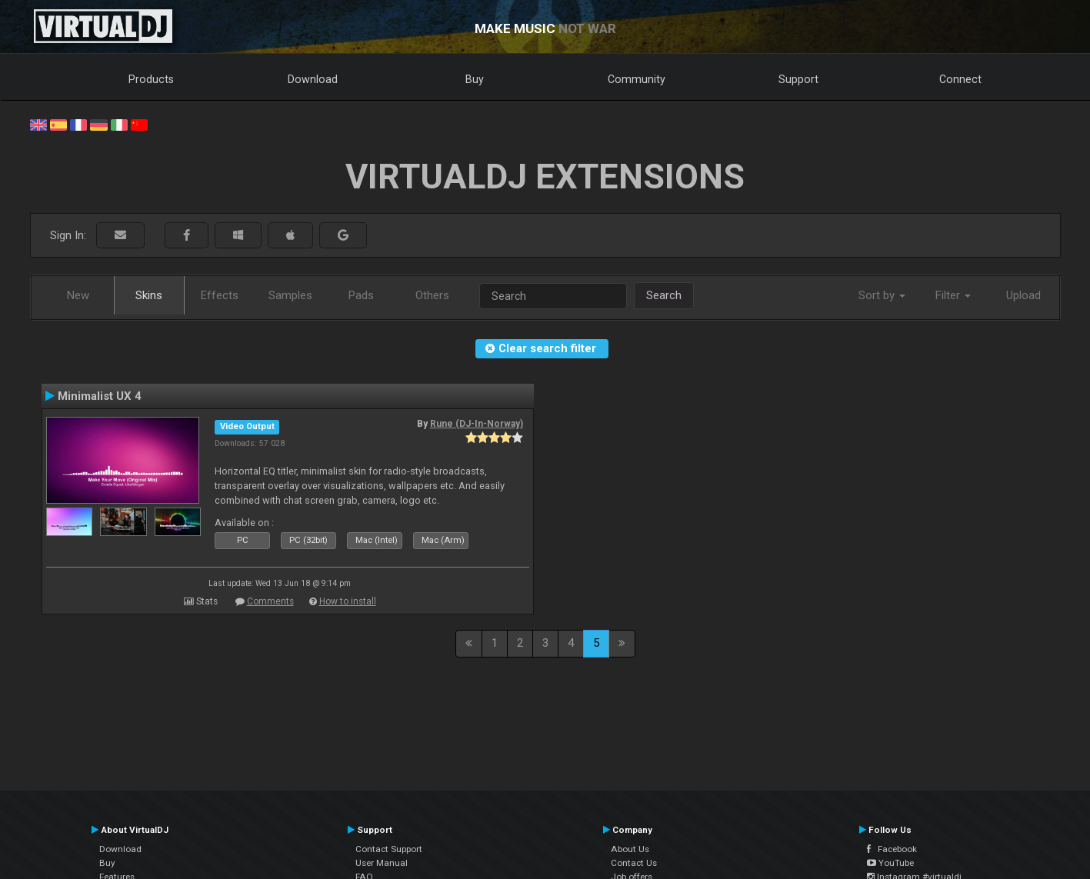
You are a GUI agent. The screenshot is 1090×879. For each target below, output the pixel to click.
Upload (1023, 295)
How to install (347, 601)
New (78, 295)
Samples (290, 295)
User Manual (381, 862)
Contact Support (388, 849)
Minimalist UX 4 (100, 396)
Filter (953, 295)
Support (798, 79)
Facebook (892, 849)
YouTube (890, 862)
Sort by (881, 295)
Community (636, 79)
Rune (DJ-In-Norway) (476, 423)
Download (313, 79)
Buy (474, 79)
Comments (270, 601)
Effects (219, 295)
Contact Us (634, 862)
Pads (361, 295)
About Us (630, 849)
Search (664, 295)
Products (151, 79)
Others (432, 295)
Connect (960, 79)
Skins (148, 295)
